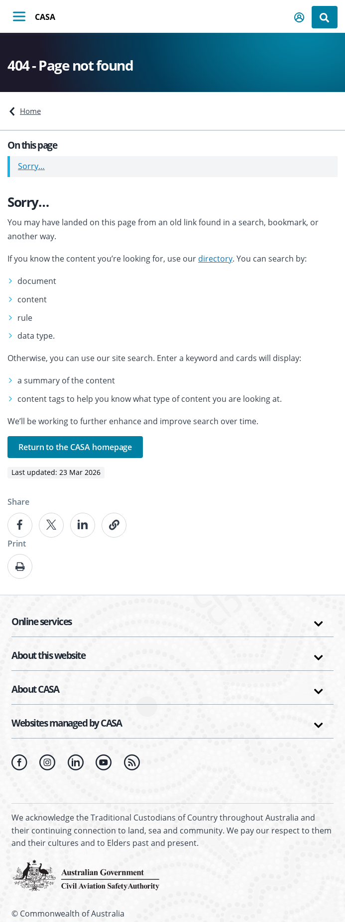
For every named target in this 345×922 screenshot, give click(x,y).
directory (215, 258)
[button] (300, 17)
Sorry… (31, 166)
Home (30, 111)
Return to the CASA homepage (75, 447)
